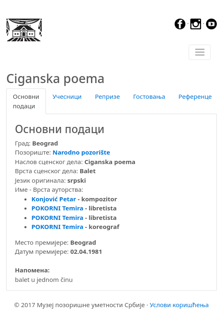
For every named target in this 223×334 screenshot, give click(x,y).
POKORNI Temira (57, 208)
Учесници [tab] (67, 96)
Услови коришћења (179, 305)
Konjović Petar (53, 199)
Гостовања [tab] (149, 96)
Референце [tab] (195, 96)
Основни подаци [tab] (26, 101)
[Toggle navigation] (200, 52)
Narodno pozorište (81, 152)
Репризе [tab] (107, 96)
